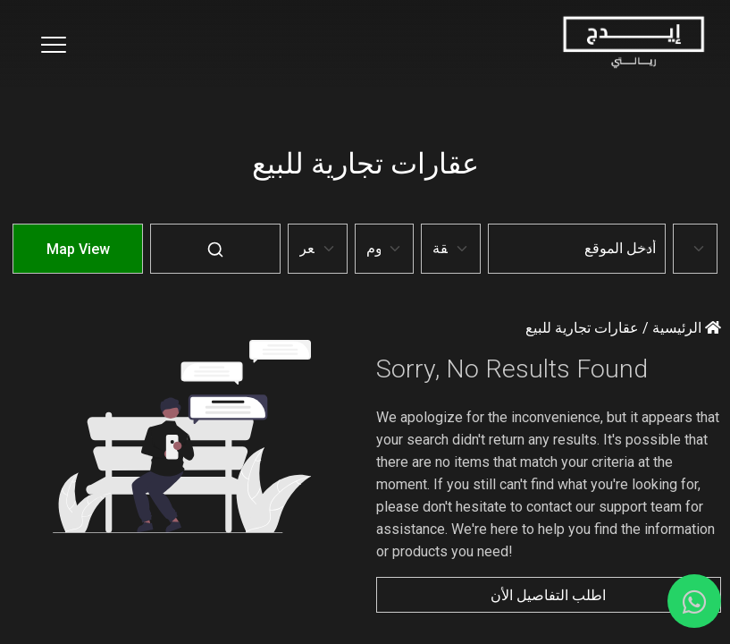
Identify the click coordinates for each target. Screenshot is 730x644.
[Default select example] (695, 249)
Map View (78, 249)
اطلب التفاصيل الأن (548, 595)
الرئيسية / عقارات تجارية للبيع (623, 327)
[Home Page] (633, 43)
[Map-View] (78, 261)
